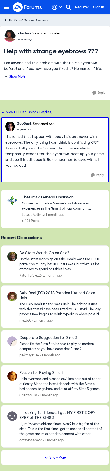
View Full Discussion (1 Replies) (26, 112)
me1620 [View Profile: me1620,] (25, 320)
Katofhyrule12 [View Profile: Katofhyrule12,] (30, 275)
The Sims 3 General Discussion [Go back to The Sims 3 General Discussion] (26, 20)
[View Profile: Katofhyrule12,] (12, 256)
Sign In (98, 7)
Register (82, 7)
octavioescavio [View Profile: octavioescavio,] (30, 440)
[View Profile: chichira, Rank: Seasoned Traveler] (10, 36)
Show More (14, 76)
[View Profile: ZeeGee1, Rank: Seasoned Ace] (10, 126)
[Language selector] (57, 7)
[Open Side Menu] (6, 7)
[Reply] (98, 93)
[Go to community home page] (27, 7)
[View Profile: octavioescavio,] (12, 416)
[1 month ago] (51, 275)
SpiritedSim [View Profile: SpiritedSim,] (28, 395)
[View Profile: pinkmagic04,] (12, 341)
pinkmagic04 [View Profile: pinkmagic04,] (29, 355)
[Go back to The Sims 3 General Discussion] (63, 197)
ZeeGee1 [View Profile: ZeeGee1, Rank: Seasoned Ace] (24, 123)
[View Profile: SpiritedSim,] (12, 376)
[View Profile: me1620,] (12, 296)
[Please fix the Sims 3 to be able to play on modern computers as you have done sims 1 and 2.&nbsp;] (61, 346)
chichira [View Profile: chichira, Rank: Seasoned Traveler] (24, 33)
